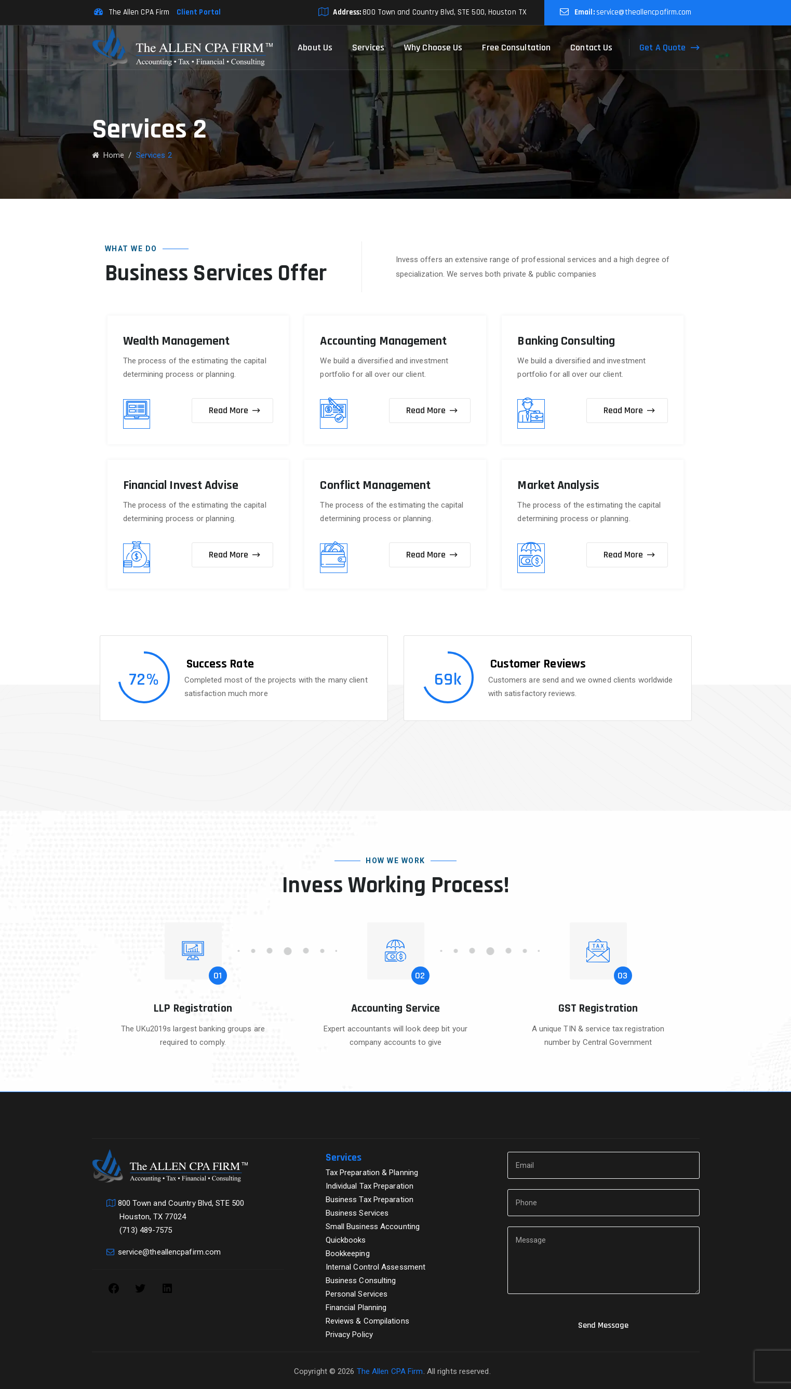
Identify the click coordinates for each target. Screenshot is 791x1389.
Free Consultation (516, 47)
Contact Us (591, 47)
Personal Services (357, 1294)
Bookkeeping (348, 1253)
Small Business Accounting (373, 1226)
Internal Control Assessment (376, 1267)
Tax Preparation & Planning (372, 1172)
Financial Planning (356, 1307)
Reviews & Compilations (367, 1321)
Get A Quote (662, 47)
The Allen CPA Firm (390, 1371)
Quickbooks (346, 1240)
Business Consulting (361, 1280)
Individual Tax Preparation (370, 1186)
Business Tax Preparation (369, 1199)
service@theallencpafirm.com (644, 12)
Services (368, 47)
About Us (315, 47)
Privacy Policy (349, 1334)
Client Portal (196, 12)
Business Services (357, 1213)
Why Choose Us (433, 47)
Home (108, 155)
